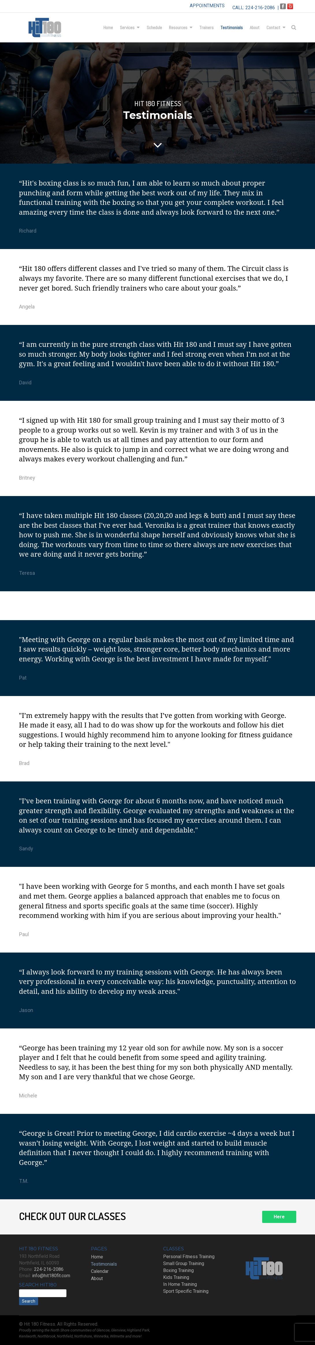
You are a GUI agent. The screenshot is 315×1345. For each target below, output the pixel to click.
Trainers (207, 28)
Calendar (100, 1271)
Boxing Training (178, 1270)
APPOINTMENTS (207, 5)
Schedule (154, 28)
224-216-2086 (260, 7)
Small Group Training (183, 1263)
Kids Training (176, 1277)
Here (279, 1216)
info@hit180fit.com (51, 1275)
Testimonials (232, 28)
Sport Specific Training (185, 1291)
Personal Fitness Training (189, 1256)
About (255, 28)
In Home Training (180, 1284)
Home (108, 28)
